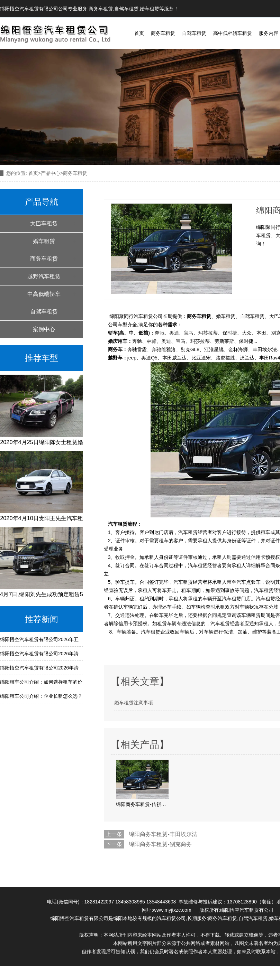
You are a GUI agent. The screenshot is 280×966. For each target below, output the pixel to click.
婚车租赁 (149, 8)
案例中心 (44, 329)
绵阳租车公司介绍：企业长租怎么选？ (41, 696)
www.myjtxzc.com (173, 910)
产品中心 (50, 173)
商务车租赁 (101, 8)
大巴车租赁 (44, 223)
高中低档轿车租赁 (232, 33)
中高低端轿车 (44, 294)
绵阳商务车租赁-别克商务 (160, 844)
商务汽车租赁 (222, 918)
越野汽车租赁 (44, 276)
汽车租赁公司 (171, 918)
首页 (139, 33)
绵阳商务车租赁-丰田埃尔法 (163, 834)
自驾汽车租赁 (253, 918)
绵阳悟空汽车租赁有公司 (246, 910)
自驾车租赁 (126, 8)
